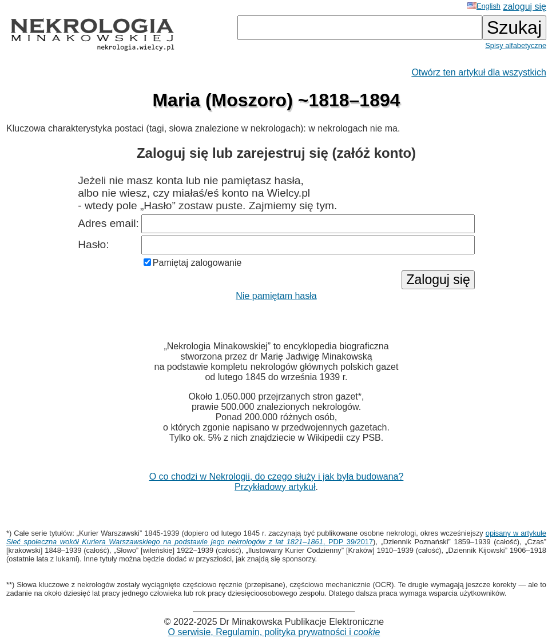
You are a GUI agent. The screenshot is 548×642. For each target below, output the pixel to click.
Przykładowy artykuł (275, 487)
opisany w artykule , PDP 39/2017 (276, 537)
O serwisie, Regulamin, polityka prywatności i (274, 632)
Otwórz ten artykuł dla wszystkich (478, 72)
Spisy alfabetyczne (515, 45)
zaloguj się (524, 6)
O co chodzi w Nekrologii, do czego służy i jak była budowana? (276, 476)
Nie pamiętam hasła (276, 296)
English (484, 6)
